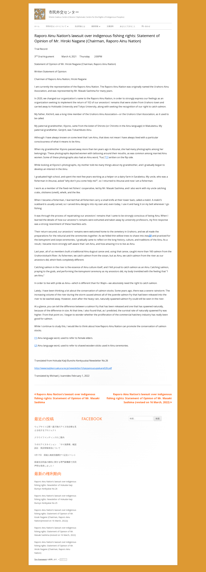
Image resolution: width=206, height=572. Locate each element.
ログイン (63, 559)
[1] (106, 157)
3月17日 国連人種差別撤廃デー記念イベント (55, 455)
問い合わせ (146, 26)
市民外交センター (64, 12)
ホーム (36, 26)
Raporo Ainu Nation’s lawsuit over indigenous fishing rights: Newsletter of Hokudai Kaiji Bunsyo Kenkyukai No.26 (55, 485)
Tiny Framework (40, 559)
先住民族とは (80, 26)
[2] (35, 345)
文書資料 (110, 26)
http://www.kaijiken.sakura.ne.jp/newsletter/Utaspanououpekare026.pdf (73, 368)
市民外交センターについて (56, 26)
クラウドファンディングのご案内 (49, 437)
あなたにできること (127, 26)
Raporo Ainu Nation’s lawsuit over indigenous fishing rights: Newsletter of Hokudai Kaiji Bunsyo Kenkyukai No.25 (55, 499)
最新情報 (94, 26)
